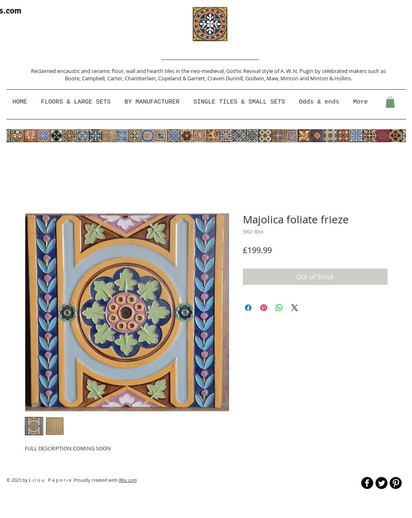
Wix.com (128, 480)
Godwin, (256, 78)
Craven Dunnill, (226, 78)
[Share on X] (295, 308)
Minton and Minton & (307, 78)
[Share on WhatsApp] (279, 308)
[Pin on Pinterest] (264, 308)
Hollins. (343, 78)
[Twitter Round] (381, 483)
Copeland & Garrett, (182, 78)
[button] (153, 102)
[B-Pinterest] (396, 483)
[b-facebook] (367, 483)
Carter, (116, 78)
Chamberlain (140, 78)
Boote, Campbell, (86, 78)
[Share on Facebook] (248, 308)
